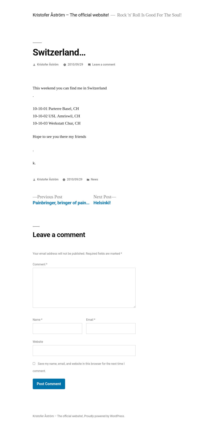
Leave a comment (103, 64)
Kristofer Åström (48, 64)
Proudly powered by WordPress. (104, 416)
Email (90, 319)
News (94, 179)
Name (37, 319)
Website (38, 341)
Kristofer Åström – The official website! (71, 15)
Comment (40, 264)
